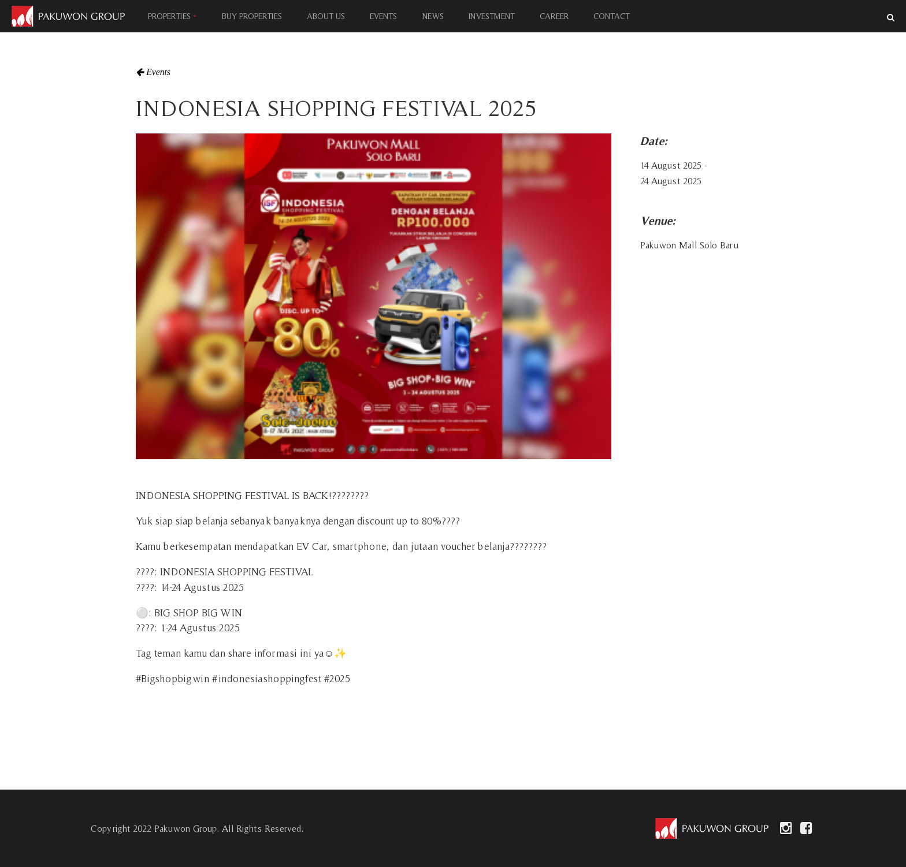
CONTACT (611, 16)
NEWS (432, 16)
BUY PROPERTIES (252, 16)
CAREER (554, 16)
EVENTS (383, 16)
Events (158, 72)
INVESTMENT (491, 16)
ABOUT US (326, 16)
